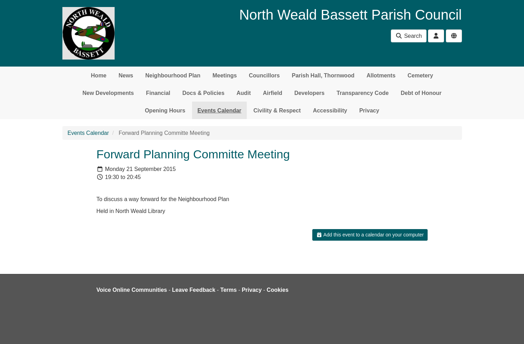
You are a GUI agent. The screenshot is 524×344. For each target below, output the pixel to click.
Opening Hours (165, 110)
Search (408, 36)
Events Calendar (219, 110)
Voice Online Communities (131, 290)
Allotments (381, 75)
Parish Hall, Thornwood (323, 75)
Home (98, 75)
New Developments (108, 93)
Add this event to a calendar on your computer (370, 235)
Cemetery (420, 75)
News (125, 75)
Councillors (264, 75)
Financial (158, 93)
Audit (244, 93)
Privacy (369, 110)
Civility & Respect (277, 110)
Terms (228, 290)
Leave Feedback (194, 290)
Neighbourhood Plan (172, 75)
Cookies (277, 290)
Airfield (272, 93)
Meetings (224, 75)
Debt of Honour (421, 93)
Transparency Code (362, 93)
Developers (309, 93)
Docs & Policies (203, 93)
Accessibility (330, 110)
